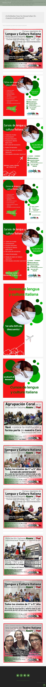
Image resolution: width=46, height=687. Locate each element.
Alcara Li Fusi (6, 2)
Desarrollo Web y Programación (41, 682)
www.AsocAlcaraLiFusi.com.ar (23, 680)
